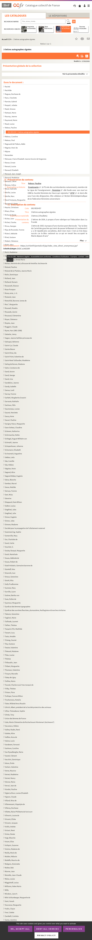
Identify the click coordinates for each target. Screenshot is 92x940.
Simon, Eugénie (11, 517)
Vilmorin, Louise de (12, 815)
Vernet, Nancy (10, 778)
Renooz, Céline (10, 185)
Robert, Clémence (11, 241)
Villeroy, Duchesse (11, 808)
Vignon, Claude (10, 797)
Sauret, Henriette (11, 412)
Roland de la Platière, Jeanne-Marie (18, 271)
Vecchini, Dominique (12, 759)
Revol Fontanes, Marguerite (15, 200)
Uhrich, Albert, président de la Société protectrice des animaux (28, 707)
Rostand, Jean (10, 297)
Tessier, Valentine (11, 647)
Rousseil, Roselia (11, 308)
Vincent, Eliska (11, 819)
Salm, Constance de (12, 368)
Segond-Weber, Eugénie (14, 476)
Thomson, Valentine (12, 670)
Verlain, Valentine (11, 767)
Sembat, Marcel (11, 483)
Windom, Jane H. (11, 894)
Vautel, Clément (11, 756)
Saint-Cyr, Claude (11, 345)
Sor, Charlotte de (11, 539)
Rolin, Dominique (11, 274)
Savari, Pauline (10, 420)
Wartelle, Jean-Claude (13, 875)
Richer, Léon (9, 218)
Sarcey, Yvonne (10, 394)
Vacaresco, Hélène (12, 726)
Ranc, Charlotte (11, 98)
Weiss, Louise (10, 879)
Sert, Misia (9, 494)
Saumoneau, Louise (12, 409)
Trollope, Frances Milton (14, 696)
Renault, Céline (10, 181)
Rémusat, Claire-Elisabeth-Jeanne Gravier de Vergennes (25, 159)
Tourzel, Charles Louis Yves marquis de (19, 685)
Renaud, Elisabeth (11, 170)
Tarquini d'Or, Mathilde (13, 629)
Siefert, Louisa (10, 506)
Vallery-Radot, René (12, 729)
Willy (7, 890)
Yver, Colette (9, 912)
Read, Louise (9, 124)
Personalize (74, 929)
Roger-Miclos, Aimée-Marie (15, 259)
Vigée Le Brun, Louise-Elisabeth (17, 793)
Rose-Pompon (10, 289)
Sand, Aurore (9, 371)
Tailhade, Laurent (11, 621)
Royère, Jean (9, 323)
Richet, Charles (10, 222)
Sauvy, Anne (9, 416)
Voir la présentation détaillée (74, 74)
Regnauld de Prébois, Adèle (15, 144)
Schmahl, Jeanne (11, 442)
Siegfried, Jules (10, 509)
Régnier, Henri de (11, 148)
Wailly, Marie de (11, 853)
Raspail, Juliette (11, 105)
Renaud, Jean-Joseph (13, 174)
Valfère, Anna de (11, 737)
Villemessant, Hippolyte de (15, 804)
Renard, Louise (10, 166)
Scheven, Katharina (12, 431)
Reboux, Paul (10, 140)
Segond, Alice (10, 472)
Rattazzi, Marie (10, 113)
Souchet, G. (9, 547)
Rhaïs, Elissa (9, 211)
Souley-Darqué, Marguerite (15, 550)
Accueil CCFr (7, 39)
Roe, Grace (9, 256)
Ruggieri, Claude (11, 327)
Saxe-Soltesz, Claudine (13, 427)
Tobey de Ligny (10, 677)
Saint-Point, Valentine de (14, 356)
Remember (9, 155)
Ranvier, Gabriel (11, 101)
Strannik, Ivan (10, 573)
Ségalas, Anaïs (10, 468)
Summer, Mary (10, 588)
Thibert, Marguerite (12, 666)
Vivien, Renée (10, 834)
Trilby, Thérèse (10, 688)
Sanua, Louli (9, 390)
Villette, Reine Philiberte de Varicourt (18, 812)
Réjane (7, 151)
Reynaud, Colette (11, 204)
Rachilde (8, 90)
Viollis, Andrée (10, 826)
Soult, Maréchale (11, 554)
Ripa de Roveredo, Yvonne (14, 230)
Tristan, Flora (10, 692)
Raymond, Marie (11, 120)
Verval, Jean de (10, 785)
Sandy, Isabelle (10, 386)
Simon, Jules (9, 521)
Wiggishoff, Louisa (12, 882)
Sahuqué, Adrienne (12, 342)
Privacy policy (46, 935)
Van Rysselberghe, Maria (14, 752)
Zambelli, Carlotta (12, 916)
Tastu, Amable (10, 636)
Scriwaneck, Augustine (13, 453)
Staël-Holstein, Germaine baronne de (18, 565)
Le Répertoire (58, 15)
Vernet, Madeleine (11, 774)
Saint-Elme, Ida (10, 353)
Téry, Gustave (10, 644)
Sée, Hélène (9, 465)
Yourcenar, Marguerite (13, 905)
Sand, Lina (9, 379)
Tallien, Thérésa (11, 625)
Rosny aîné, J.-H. (11, 293)
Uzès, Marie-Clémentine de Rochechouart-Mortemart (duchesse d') (29, 722)
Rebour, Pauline (11, 127)
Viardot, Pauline (11, 789)
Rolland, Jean (10, 278)
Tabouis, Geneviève (12, 614)
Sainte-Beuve (10, 349)
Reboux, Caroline (11, 136)
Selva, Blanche (10, 480)
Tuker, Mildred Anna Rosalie (15, 703)
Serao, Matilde (10, 487)
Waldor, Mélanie (11, 856)
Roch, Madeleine (11, 252)
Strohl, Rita (9, 580)
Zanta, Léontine (11, 920)
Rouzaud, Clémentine (13, 315)
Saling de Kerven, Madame (15, 364)
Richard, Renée (10, 215)
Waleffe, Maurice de (12, 860)
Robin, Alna (9, 245)
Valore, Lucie (9, 741)
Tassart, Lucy (10, 632)
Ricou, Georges (10, 226)
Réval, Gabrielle (11, 189)
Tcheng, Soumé (10, 640)
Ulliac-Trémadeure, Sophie (15, 711)
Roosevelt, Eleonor (12, 286)
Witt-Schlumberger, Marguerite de (17, 897)
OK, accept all (20, 929)
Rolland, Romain (11, 282)
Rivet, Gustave (10, 237)
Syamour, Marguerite (12, 603)
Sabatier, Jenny (10, 334)
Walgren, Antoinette (12, 864)
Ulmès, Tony (9, 715)
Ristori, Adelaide (11, 233)
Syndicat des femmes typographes (17, 606)
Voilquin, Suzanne (11, 845)
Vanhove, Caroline (12, 748)
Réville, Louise (10, 192)
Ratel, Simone (10, 109)
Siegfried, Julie (10, 513)
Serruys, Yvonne (11, 491)
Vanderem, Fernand (12, 744)
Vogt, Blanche (10, 838)
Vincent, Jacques (11, 823)
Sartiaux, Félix (10, 405)
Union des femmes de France (15, 718)
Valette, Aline (10, 733)
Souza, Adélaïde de (12, 558)
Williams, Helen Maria (13, 886)
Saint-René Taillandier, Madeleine (17, 360)
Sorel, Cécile (9, 543)
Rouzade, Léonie (11, 312)
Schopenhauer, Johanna (14, 446)
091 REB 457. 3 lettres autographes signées (23, 132)
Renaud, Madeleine (12, 177)
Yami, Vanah (9, 901)
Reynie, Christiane (11, 207)
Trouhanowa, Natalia (13, 700)
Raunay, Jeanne (11, 116)
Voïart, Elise (9, 841)
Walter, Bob (9, 867)
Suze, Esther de (10, 599)
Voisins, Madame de (12, 849)
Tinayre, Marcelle (11, 674)
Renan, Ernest (10, 162)
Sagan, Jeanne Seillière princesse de (18, 338)
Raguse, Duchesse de (12, 94)
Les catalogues (15, 15)
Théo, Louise (9, 655)
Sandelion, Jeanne (12, 383)
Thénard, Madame (11, 651)
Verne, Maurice (10, 770)
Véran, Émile (9, 763)
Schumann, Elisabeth (13, 450)
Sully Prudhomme (11, 584)
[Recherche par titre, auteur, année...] (43, 21)
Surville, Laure (10, 591)
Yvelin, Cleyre (10, 909)
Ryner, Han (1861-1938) (13, 330)
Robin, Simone (10, 248)
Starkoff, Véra (10, 569)
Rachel (7, 86)
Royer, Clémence (11, 319)
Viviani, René (10, 830)
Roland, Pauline (11, 267)
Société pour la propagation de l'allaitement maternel (25, 528)
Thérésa (8, 659)
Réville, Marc (9, 196)
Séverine (8, 498)
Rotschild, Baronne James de (15, 300)
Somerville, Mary (11, 535)
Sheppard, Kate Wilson (13, 502)
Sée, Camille (9, 461)
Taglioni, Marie (10, 618)
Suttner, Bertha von (12, 595)
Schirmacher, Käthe (12, 435)
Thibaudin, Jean (11, 662)
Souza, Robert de (11, 562)
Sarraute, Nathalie (12, 401)
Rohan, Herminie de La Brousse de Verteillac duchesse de (26, 263)
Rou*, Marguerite (11, 304)
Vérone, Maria (10, 782)
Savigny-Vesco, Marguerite (15, 424)
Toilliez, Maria (10, 681)
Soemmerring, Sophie (13, 532)
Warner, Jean (10, 871)
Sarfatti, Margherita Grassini (15, 397)
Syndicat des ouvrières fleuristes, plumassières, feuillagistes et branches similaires (35, 610)
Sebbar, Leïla (9, 457)
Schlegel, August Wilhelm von (16, 439)
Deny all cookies (47, 929)
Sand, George (10, 375)
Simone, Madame (11, 524)
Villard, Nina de (10, 800)
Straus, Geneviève (11, 577)
